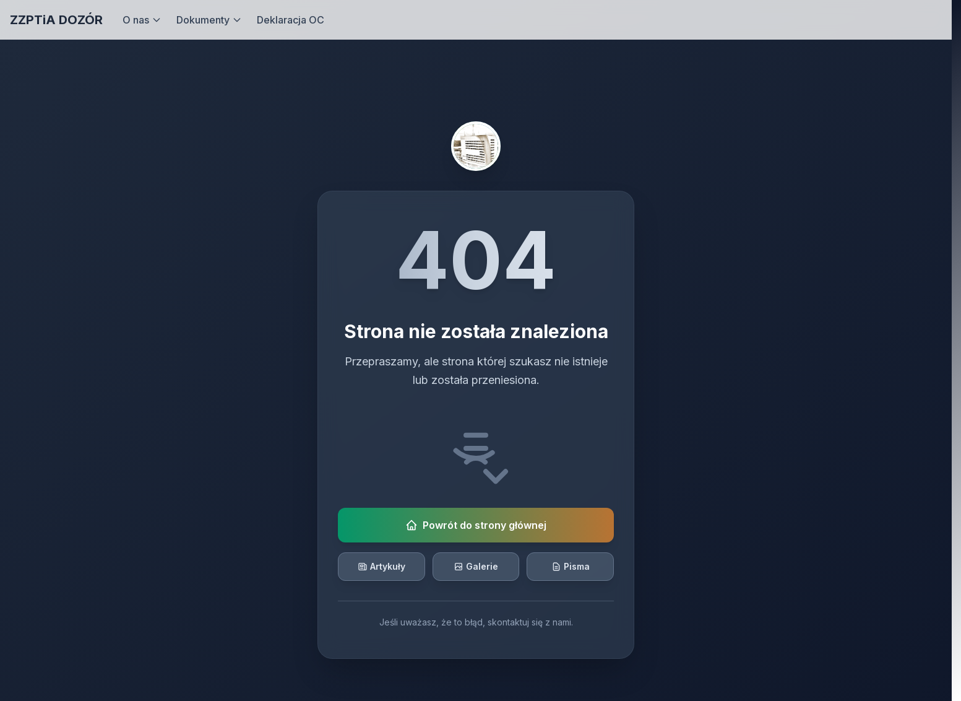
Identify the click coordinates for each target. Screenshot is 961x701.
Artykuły (381, 566)
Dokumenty (209, 20)
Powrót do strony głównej (475, 525)
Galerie (476, 566)
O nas (142, 20)
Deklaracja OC (290, 20)
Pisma (570, 566)
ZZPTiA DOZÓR (56, 19)
